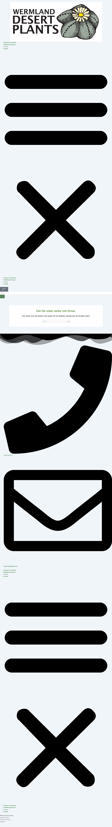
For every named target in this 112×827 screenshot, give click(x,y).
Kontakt (6, 48)
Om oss (6, 46)
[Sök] (2, 296)
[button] (56, 164)
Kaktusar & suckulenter (10, 42)
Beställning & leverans (10, 44)
